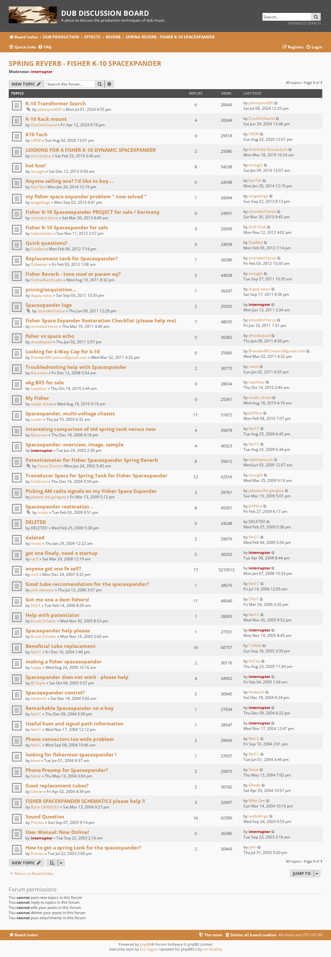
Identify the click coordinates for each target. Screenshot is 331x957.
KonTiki (37, 187)
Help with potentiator (53, 615)
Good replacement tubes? (57, 785)
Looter (36, 419)
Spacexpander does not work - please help (77, 677)
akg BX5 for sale (45, 382)
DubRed (38, 249)
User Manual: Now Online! (57, 832)
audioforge (258, 816)
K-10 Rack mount (46, 119)
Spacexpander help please (58, 630)
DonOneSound (44, 125)
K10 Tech (37, 134)
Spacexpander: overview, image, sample (74, 444)
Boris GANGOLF (45, 807)
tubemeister (42, 233)
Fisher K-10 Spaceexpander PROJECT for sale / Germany (93, 212)
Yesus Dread (48, 466)
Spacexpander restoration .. (59, 506)
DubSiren (39, 481)
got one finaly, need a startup (62, 553)
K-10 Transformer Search (56, 103)
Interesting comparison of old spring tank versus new (91, 429)
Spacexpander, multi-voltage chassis (70, 413)
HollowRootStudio (46, 280)
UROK (36, 140)
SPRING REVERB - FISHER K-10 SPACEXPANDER (85, 63)
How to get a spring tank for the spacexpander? (83, 847)
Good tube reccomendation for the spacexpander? (87, 584)
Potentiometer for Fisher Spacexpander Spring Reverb (92, 460)
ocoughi (38, 171)
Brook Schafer (43, 621)
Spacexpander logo (49, 305)
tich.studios (41, 156)
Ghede (37, 791)
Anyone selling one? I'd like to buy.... (70, 181)
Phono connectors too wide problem (70, 739)
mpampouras (261, 459)
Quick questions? (46, 243)
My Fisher (37, 398)
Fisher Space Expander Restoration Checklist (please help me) (101, 320)
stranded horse (44, 218)
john (252, 847)
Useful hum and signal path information (75, 723)
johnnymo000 (49, 109)
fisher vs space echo (50, 336)
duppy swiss (41, 295)
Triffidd (255, 645)
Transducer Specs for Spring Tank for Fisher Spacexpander (96, 475)
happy (36, 667)
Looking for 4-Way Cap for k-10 (63, 351)
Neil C (254, 428)
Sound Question (45, 816)
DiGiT (36, 605)
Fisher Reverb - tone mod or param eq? (73, 274)
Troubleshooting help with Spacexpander (76, 367)
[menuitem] (45, 47)
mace (254, 366)
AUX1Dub (257, 227)
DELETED (36, 522)
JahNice (255, 413)
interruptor (41, 71)
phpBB (145, 944)
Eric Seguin (149, 949)
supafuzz (39, 388)
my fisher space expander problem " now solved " (86, 196)
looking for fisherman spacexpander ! (71, 754)
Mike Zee (257, 800)
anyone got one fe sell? (53, 568)
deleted (35, 537)
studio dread (42, 404)
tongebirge (40, 202)
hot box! (36, 165)
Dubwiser (39, 264)
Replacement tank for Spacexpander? (72, 258)
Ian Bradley (212, 949)
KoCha (254, 661)
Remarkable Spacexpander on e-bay (70, 708)
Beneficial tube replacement (61, 646)
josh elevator (42, 590)
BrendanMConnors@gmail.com (59, 357)
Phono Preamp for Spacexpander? (67, 770)
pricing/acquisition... (51, 289)
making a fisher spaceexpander (64, 661)
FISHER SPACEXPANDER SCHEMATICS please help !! (85, 801)
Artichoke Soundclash (268, 149)
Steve (36, 776)
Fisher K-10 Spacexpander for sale (67, 227)
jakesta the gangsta (48, 497)
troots (42, 512)
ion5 (34, 559)
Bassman (39, 373)
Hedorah (39, 698)
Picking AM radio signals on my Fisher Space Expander (91, 491)
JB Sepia (38, 683)
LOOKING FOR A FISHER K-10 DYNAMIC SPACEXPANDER (91, 150)
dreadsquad (41, 342)
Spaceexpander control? (55, 692)
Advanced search (304, 23)
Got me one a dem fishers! (57, 599)
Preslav (37, 822)
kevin (35, 760)
